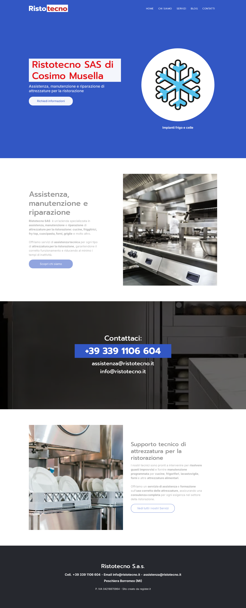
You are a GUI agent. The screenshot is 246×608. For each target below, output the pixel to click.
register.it (145, 588)
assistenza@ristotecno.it (123, 363)
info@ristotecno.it (123, 371)
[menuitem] (150, 9)
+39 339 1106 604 (123, 351)
